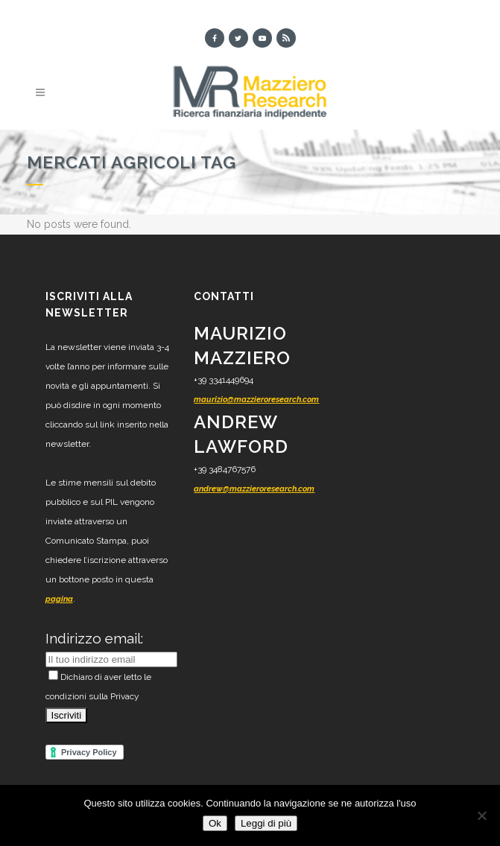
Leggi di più (266, 823)
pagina (59, 599)
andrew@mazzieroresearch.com (254, 489)
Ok (215, 823)
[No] (481, 815)
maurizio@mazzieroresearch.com (256, 399)
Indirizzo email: (94, 638)
